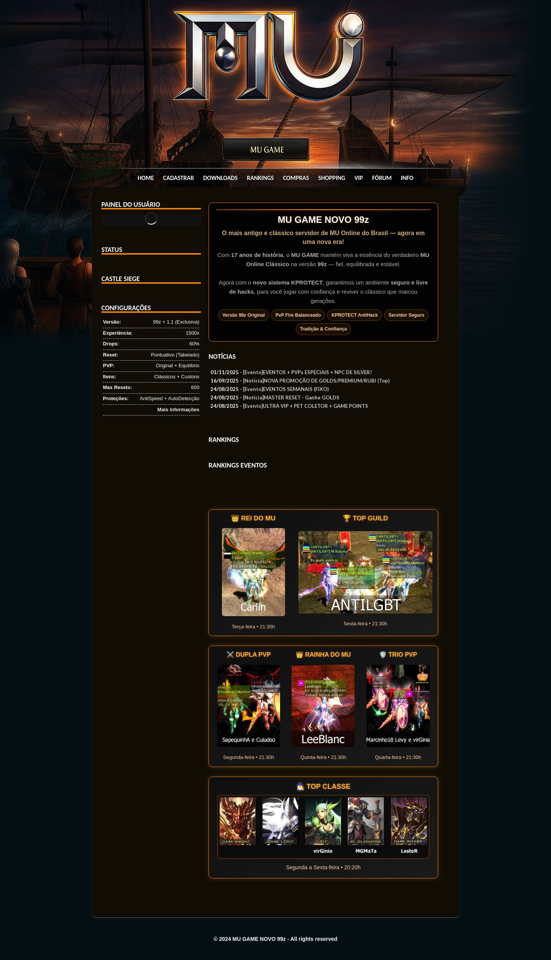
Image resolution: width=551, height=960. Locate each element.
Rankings (260, 178)
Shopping (332, 178)
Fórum (381, 178)
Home (146, 178)
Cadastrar (178, 178)
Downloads (220, 178)
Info (407, 178)
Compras (296, 178)
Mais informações (178, 409)
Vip (358, 178)
